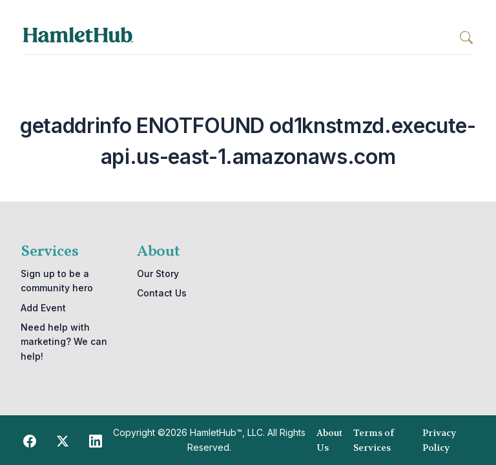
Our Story (158, 273)
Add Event (43, 307)
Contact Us (162, 292)
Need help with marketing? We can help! (64, 342)
